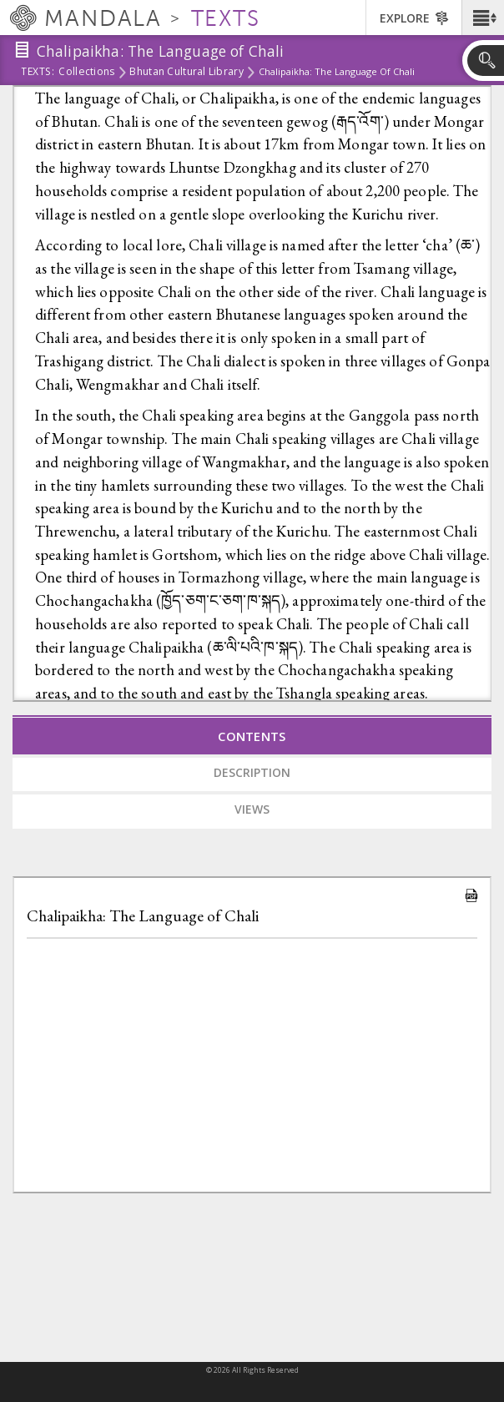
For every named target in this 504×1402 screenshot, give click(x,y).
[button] (482, 17)
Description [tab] (252, 772)
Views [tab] (252, 809)
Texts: (37, 72)
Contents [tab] (252, 736)
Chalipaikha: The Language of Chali (143, 915)
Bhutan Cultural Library (186, 72)
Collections (86, 72)
